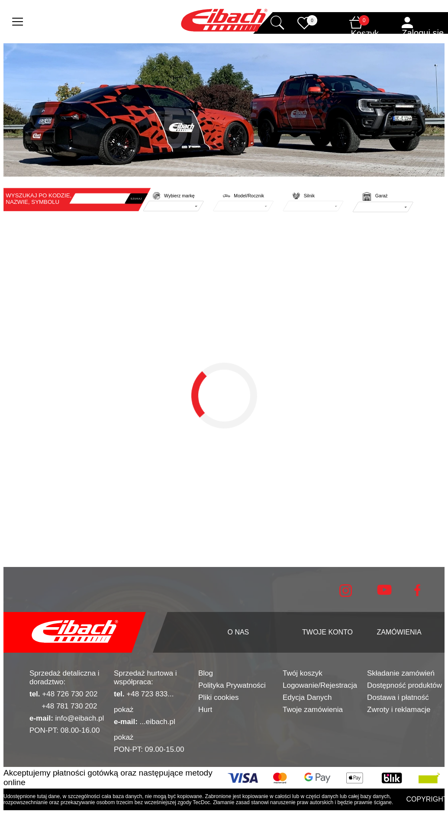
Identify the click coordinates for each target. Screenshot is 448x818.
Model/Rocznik (249, 196)
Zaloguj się (423, 33)
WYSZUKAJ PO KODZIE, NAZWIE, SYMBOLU (38, 198)
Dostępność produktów (404, 685)
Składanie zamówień (401, 673)
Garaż (381, 196)
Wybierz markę (179, 196)
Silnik (309, 196)
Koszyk (365, 33)
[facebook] (417, 594)
